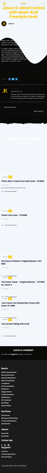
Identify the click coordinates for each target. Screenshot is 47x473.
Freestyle (5, 71)
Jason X (14, 71)
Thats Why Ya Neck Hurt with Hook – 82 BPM (22, 170)
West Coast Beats (8, 381)
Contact (4, 451)
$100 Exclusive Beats (8, 372)
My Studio (5, 436)
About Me (4, 433)
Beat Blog (5, 403)
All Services (5, 415)
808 (10, 177)
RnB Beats (5, 389)
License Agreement (8, 454)
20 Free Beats (6, 400)
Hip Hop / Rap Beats (8, 378)
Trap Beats (5, 383)
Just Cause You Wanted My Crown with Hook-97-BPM (23, 309)
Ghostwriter (5, 424)
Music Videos (6, 406)
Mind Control (24, 71)
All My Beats (5, 397)
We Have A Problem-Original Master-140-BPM (23, 252)
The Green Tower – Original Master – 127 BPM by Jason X (23, 288)
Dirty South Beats (7, 386)
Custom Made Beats (8, 421)
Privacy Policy (6, 457)
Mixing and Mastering (9, 418)
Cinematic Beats (7, 395)
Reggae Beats (6, 392)
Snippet (33, 71)
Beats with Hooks (7, 375)
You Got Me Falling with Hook (23, 329)
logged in (14, 354)
